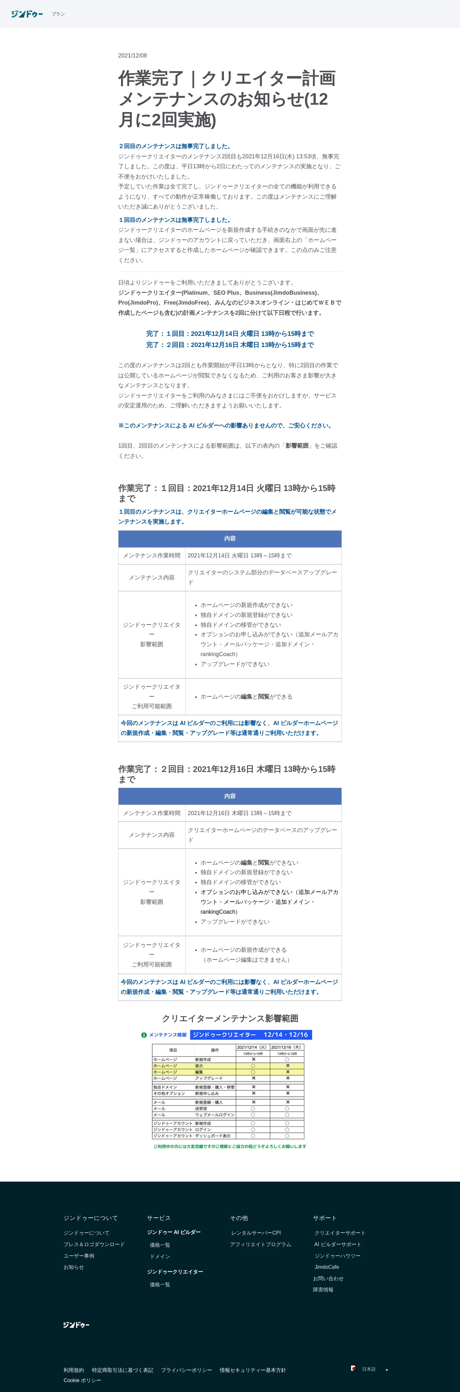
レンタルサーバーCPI (255, 1233)
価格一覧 (160, 1245)
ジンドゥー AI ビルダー (174, 1232)
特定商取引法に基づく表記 (123, 1370)
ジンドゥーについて (87, 1233)
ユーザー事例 (79, 1256)
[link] (30, 15)
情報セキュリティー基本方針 (253, 1370)
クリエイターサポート (339, 1233)
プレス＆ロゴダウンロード (94, 1244)
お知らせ (74, 1267)
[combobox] (352, 1370)
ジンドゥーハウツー (336, 1256)
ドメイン (160, 1256)
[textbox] (352, 1370)
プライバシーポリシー (187, 1370)
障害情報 (323, 1289)
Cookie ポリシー (82, 1380)
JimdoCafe (326, 1267)
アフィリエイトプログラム (260, 1244)
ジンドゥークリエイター (175, 1272)
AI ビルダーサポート (337, 1244)
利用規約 (74, 1370)
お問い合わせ (328, 1278)
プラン (58, 16)
